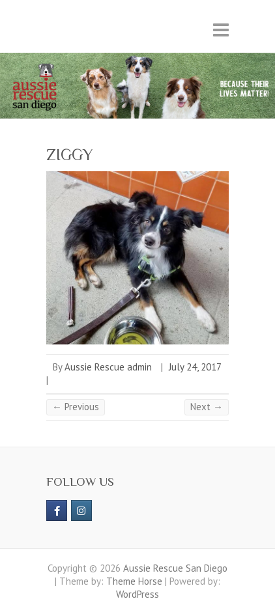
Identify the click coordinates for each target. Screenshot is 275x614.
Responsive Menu (221, 29)
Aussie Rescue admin (108, 367)
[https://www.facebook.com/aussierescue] (56, 510)
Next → (206, 406)
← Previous (75, 406)
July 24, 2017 (195, 367)
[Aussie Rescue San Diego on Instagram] (81, 510)
